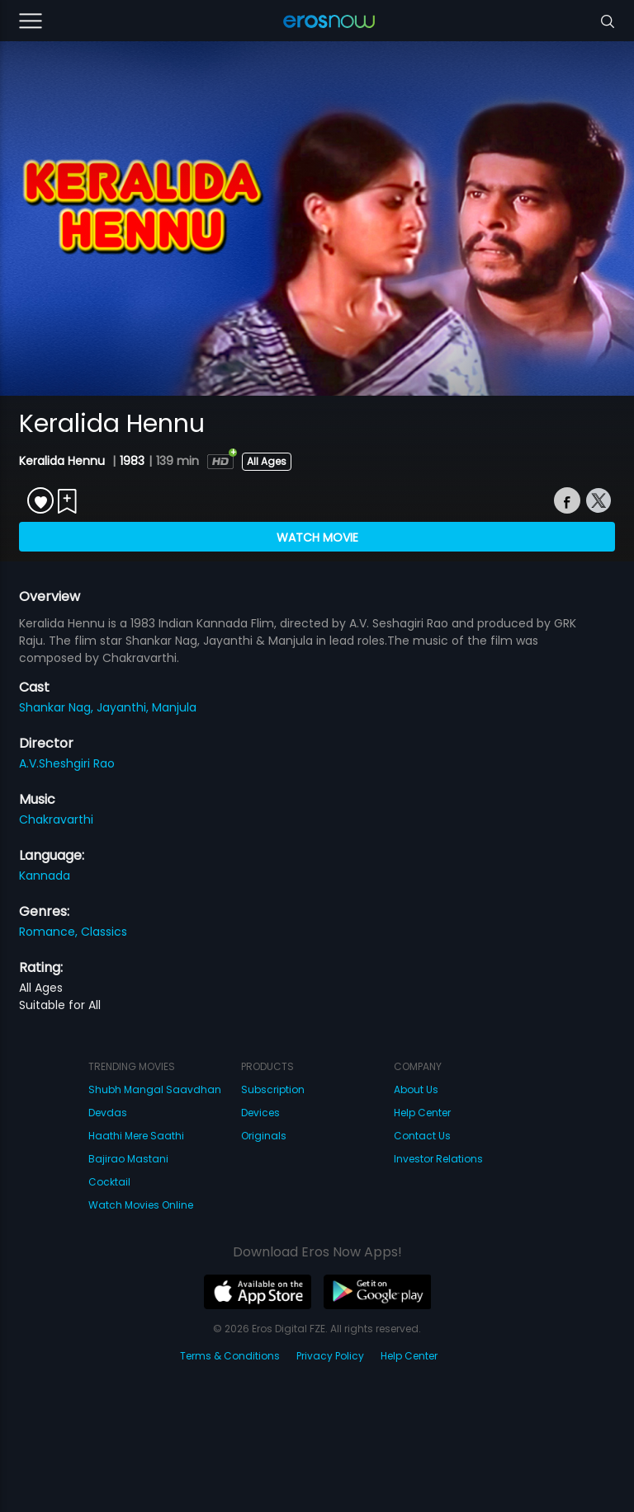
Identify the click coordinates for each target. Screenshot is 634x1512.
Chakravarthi (56, 819)
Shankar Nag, (58, 707)
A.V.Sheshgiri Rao (67, 763)
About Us (416, 1089)
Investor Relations (438, 1159)
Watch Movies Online (140, 1205)
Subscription (273, 1089)
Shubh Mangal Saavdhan (154, 1089)
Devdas (107, 1113)
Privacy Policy (330, 1356)
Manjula (174, 707)
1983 (132, 461)
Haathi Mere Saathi (136, 1136)
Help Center (422, 1113)
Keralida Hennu (63, 461)
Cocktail (109, 1182)
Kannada (44, 875)
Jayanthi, (124, 707)
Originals (263, 1136)
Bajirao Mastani (128, 1159)
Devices (260, 1113)
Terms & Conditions (230, 1356)
